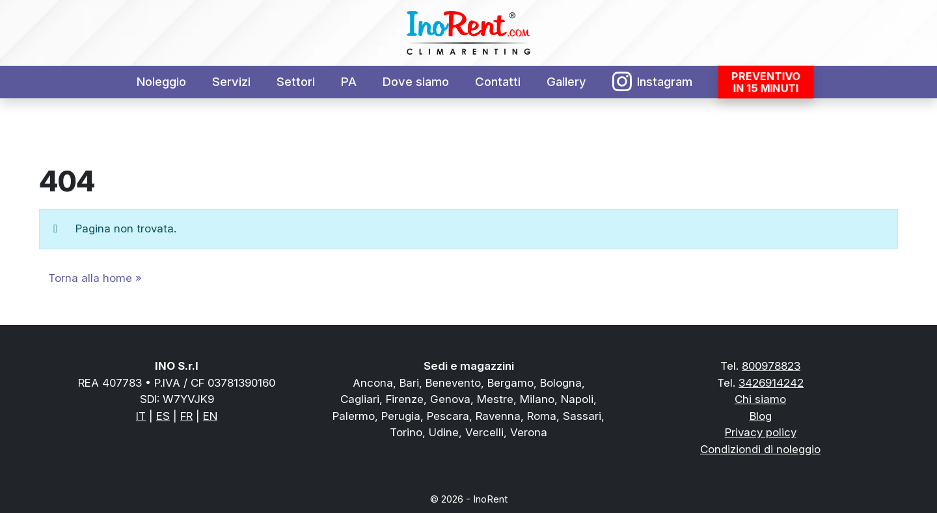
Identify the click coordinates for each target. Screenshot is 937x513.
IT (141, 416)
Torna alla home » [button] (95, 277)
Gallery (566, 81)
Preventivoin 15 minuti (766, 82)
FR (186, 416)
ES (163, 416)
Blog (761, 416)
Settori (296, 81)
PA (349, 81)
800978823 (771, 365)
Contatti (498, 81)
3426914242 (771, 382)
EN (210, 416)
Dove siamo (416, 81)
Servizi (231, 81)
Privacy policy (760, 432)
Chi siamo (760, 399)
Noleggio (161, 81)
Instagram (652, 82)
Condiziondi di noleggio (760, 449)
